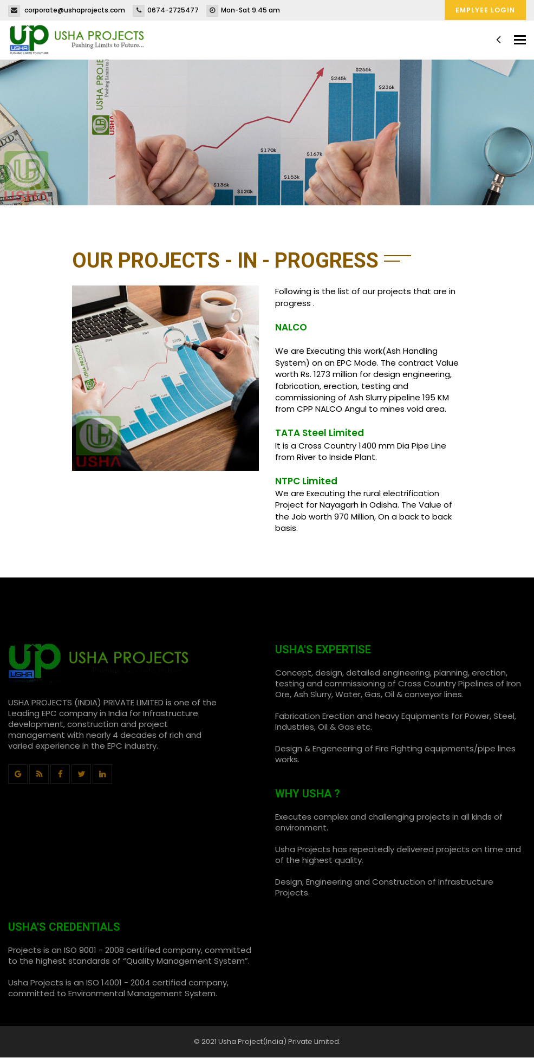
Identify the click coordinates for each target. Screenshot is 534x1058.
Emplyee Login (485, 10)
